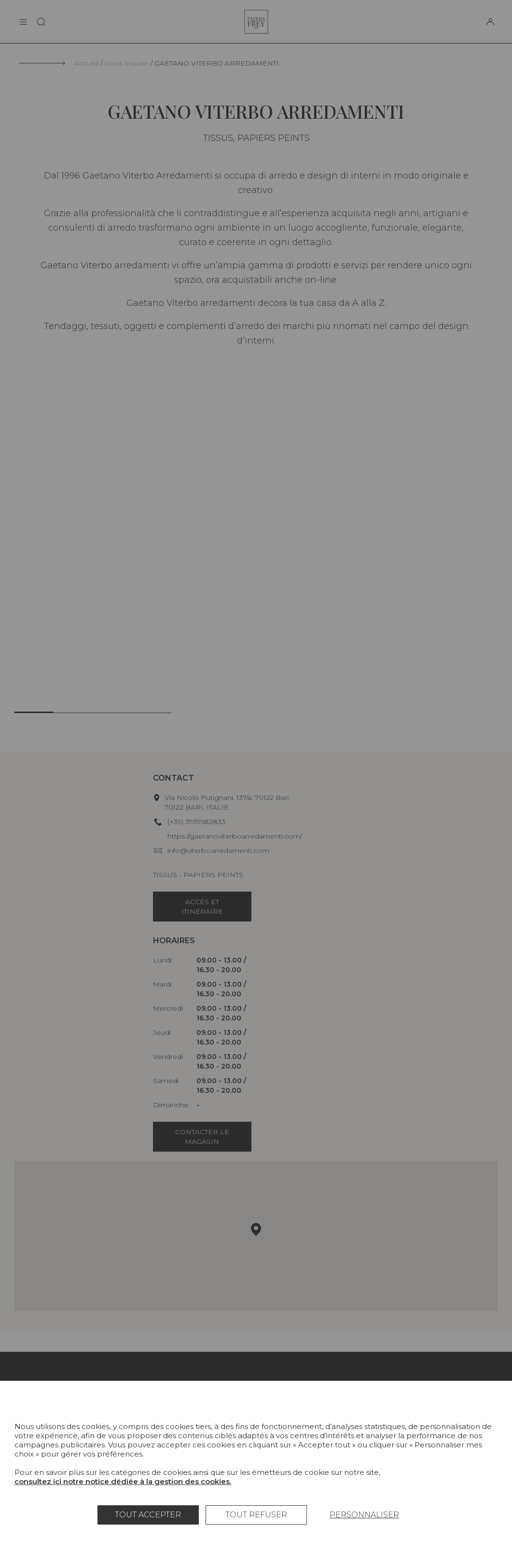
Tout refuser (256, 1514)
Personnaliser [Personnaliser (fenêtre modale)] (364, 1514)
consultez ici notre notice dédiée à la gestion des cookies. (122, 1481)
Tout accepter (148, 1514)
